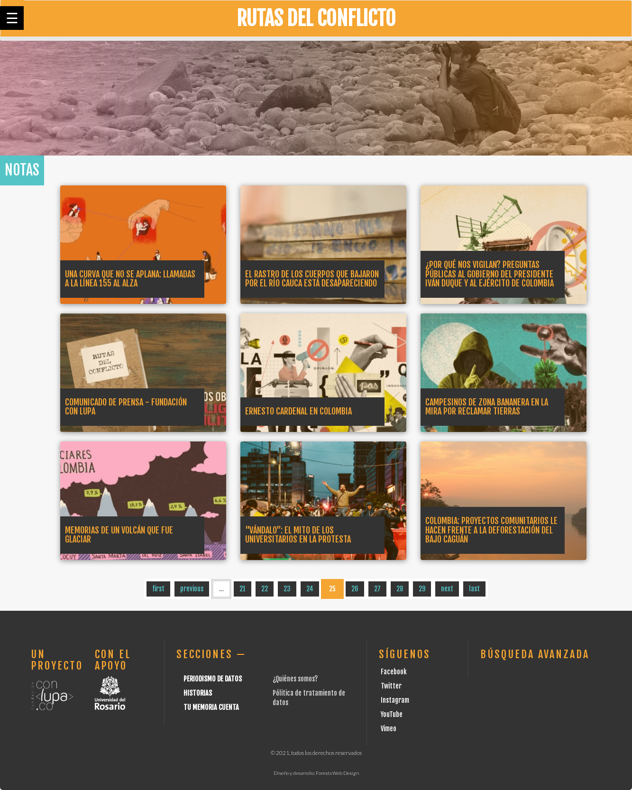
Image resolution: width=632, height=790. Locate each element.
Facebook (394, 672)
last (474, 589)
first (158, 589)
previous (191, 589)
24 (309, 589)
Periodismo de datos (212, 679)
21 (242, 589)
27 (377, 589)
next (447, 589)
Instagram (395, 700)
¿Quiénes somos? (295, 679)
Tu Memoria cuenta (211, 707)
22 (264, 589)
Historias (197, 693)
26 (354, 589)
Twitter (391, 686)
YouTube (392, 714)
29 (422, 589)
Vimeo (388, 729)
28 (399, 589)
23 (287, 589)
